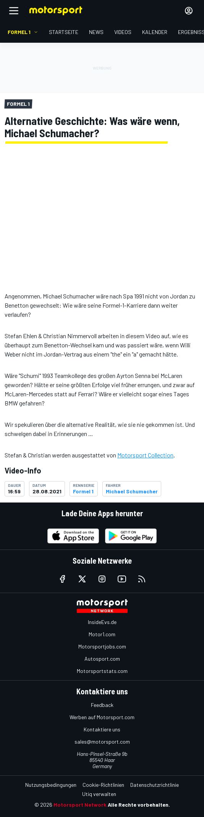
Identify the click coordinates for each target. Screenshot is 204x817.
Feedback (102, 705)
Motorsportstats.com (102, 671)
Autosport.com (102, 658)
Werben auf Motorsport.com (102, 717)
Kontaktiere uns (102, 729)
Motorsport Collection (145, 455)
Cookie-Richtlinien (103, 784)
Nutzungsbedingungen (50, 784)
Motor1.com (102, 634)
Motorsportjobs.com (102, 646)
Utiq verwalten (99, 794)
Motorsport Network (80, 804)
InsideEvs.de (102, 622)
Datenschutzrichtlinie (154, 784)
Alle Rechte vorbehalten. (139, 804)
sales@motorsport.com (102, 741)
